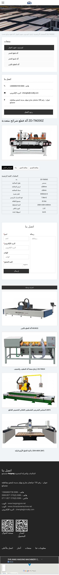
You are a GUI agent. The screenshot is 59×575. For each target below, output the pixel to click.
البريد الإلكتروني (9, 243)
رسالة (32, 234)
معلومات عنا (40, 548)
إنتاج (31, 34)
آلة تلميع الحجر (13, 59)
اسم (5, 234)
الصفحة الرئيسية (40, 34)
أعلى (4, 548)
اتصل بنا (9, 548)
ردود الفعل (28, 112)
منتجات (28, 548)
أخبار (19, 548)
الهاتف (6, 253)
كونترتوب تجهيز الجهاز (22, 34)
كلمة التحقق (8, 262)
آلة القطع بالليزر (13, 64)
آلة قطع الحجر (13, 53)
